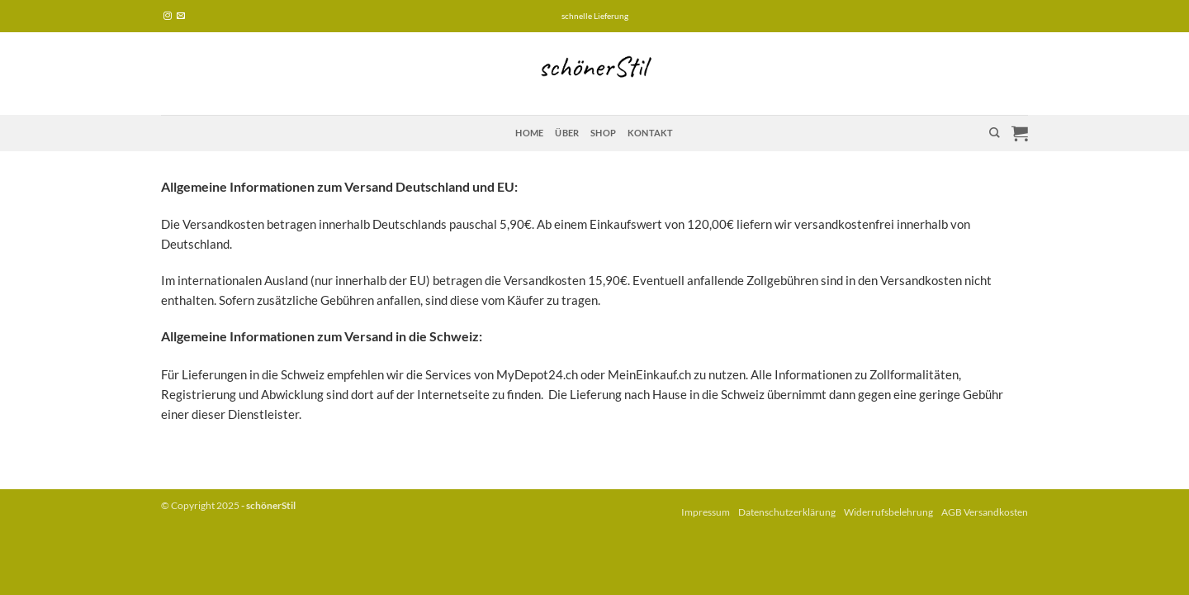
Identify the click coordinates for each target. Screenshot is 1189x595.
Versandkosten (996, 512)
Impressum (705, 512)
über (567, 133)
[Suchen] (994, 132)
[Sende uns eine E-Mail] (181, 16)
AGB (951, 512)
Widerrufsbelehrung (888, 512)
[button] (1019, 133)
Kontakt (651, 133)
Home (529, 133)
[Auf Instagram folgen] (167, 16)
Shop (603, 133)
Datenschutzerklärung (787, 512)
